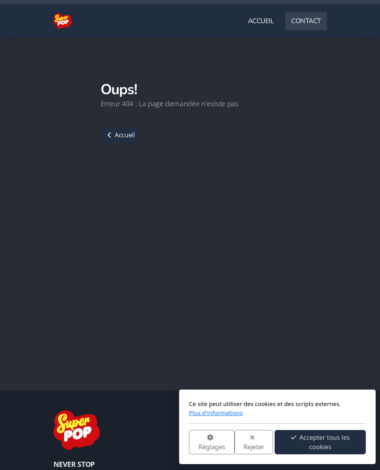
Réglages (124, 442)
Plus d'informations (129, 413)
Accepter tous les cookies (233, 442)
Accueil (120, 135)
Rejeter (166, 442)
